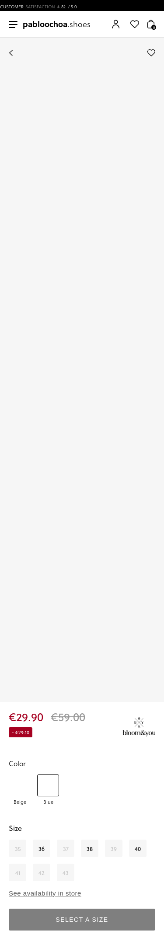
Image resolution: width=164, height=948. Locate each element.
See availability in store (45, 893)
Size (15, 828)
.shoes (57, 24)
